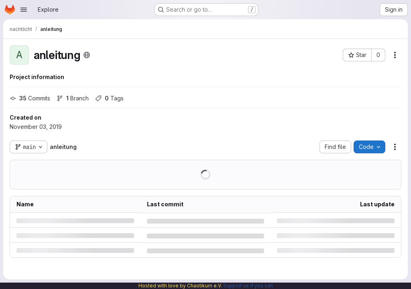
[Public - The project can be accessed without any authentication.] (86, 55)
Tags (109, 98)
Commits (30, 98)
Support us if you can (248, 286)
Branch (73, 98)
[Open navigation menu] (23, 9)
